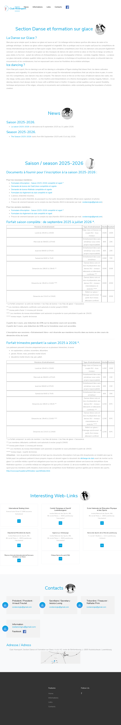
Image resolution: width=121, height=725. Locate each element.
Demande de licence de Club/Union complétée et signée (34, 186)
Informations (59, 5)
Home (38, 5)
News (47, 5)
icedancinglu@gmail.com (92, 202)
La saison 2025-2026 (20, 126)
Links (70, 5)
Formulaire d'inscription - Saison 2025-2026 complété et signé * (37, 183)
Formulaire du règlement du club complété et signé (31, 192)
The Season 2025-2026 (21, 136)
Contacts (79, 5)
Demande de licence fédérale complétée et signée (31, 189)
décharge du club (87, 458)
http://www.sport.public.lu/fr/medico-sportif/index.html (28, 471)
